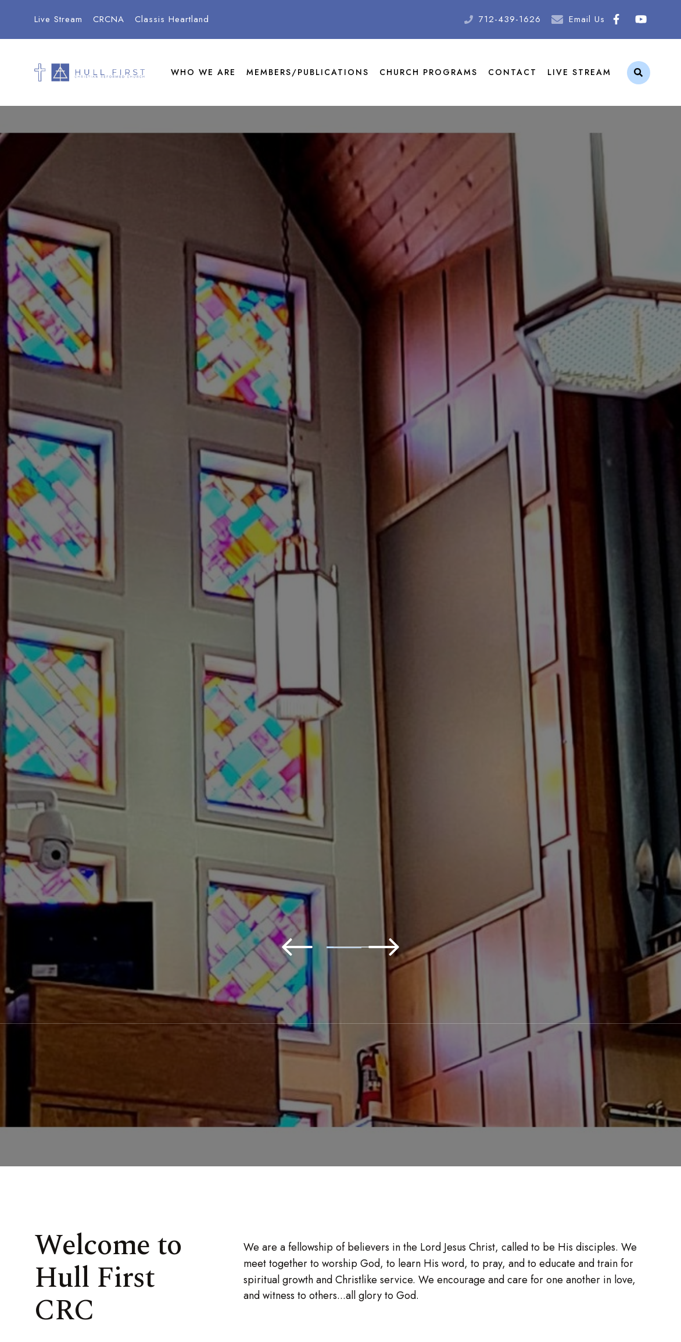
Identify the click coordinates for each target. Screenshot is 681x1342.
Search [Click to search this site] (638, 73)
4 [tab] (392, 947)
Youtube (641, 19)
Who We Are (203, 72)
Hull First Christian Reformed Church (89, 72)
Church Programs (428, 72)
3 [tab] (357, 947)
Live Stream (58, 19)
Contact (512, 72)
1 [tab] (288, 947)
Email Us (587, 19)
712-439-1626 (510, 19)
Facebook (616, 19)
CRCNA (108, 19)
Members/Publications (307, 72)
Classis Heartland (172, 19)
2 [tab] (323, 947)
